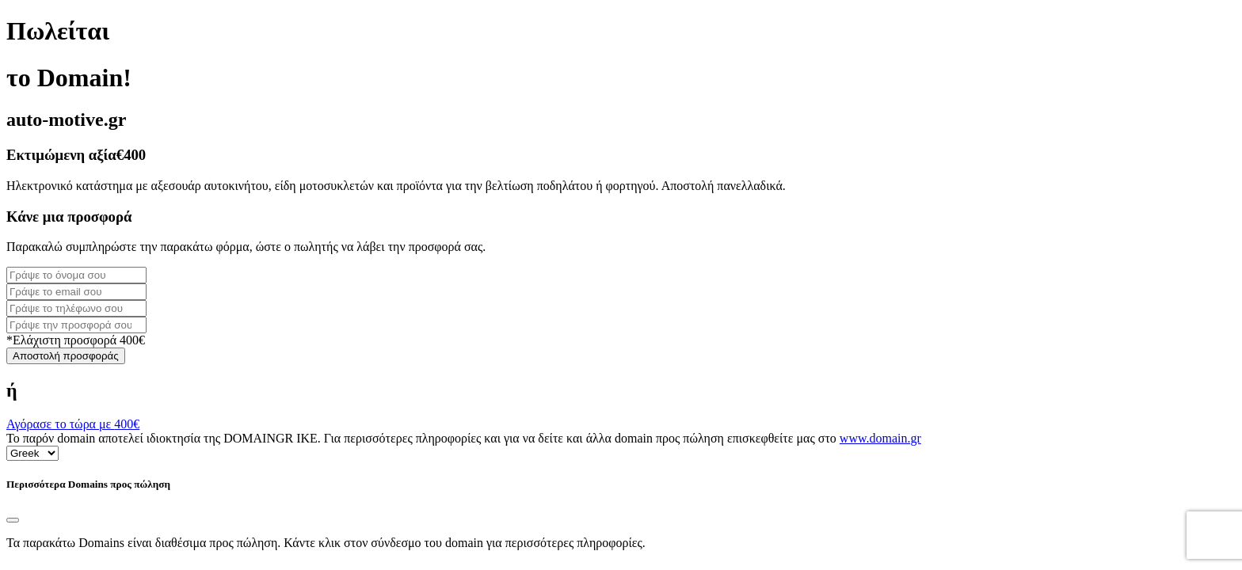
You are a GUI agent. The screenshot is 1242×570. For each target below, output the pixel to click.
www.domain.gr (880, 438)
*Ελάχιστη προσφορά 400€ (75, 340)
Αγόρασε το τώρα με (72, 424)
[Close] (12, 520)
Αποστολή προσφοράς (66, 356)
